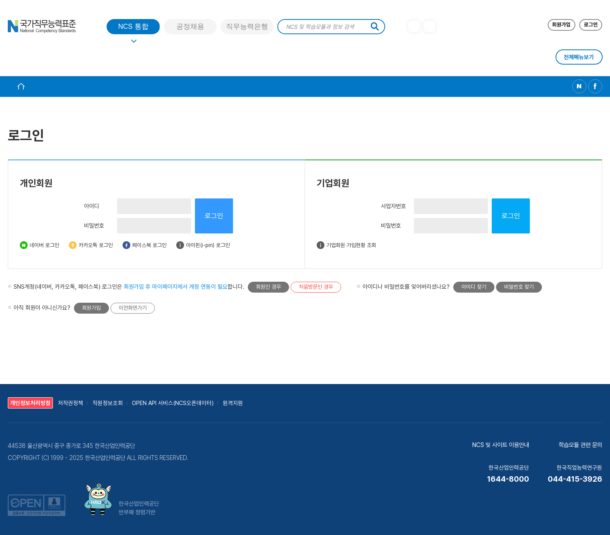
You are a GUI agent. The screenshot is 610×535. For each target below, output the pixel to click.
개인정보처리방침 (30, 403)
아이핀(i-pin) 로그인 (208, 245)
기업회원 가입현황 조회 (351, 245)
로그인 (214, 216)
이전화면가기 (133, 308)
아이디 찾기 (473, 287)
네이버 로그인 (44, 245)
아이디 (91, 206)
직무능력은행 (247, 26)
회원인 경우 (268, 287)
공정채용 (190, 26)
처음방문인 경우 (316, 287)
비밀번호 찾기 (519, 287)
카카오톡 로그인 (96, 245)
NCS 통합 (133, 26)
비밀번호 (94, 225)
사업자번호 (393, 206)
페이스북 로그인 (149, 245)
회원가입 (91, 308)
